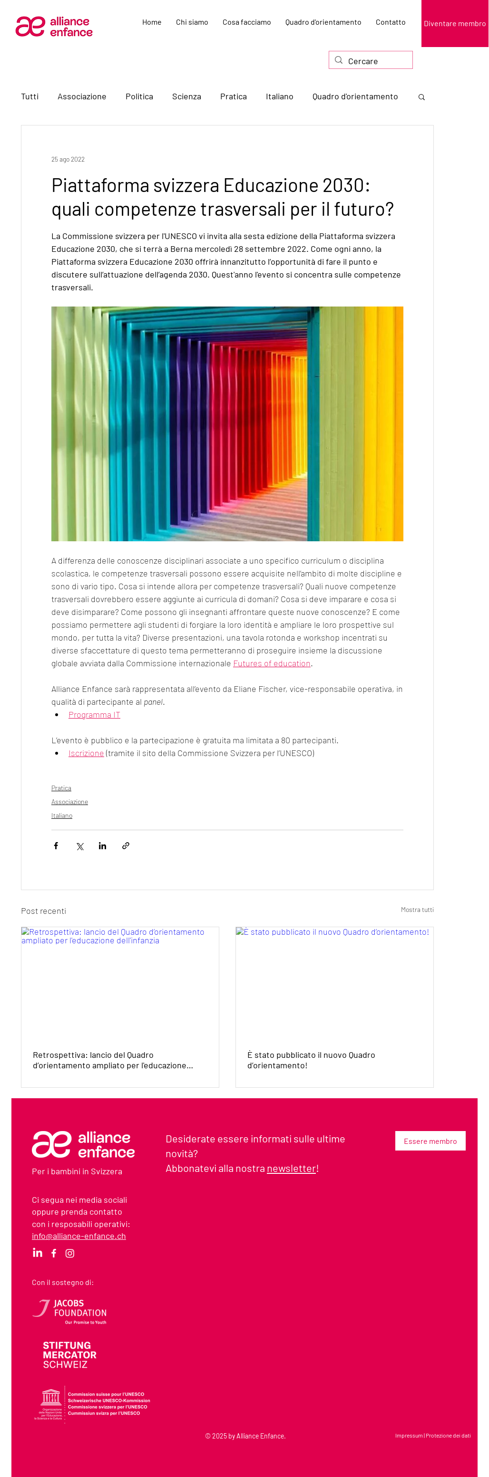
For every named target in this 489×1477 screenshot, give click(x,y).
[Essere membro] (430, 1141)
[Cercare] (370, 61)
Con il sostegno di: (63, 1281)
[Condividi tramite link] (125, 845)
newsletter (291, 1167)
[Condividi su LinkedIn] (102, 845)
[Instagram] (70, 1253)
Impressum (409, 1435)
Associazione (82, 96)
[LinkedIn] (37, 1253)
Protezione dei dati (448, 1435)
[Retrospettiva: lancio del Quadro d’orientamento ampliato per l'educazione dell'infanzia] (120, 982)
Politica (139, 96)
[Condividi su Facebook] (55, 845)
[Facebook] (53, 1253)
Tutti (30, 96)
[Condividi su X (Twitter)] (79, 845)
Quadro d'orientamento (355, 96)
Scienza (186, 96)
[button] (421, 96)
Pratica (233, 96)
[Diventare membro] (455, 23)
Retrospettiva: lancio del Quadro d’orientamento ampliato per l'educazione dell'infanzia (109, 1059)
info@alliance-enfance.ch (79, 1235)
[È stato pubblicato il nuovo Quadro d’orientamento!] (334, 982)
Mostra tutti (417, 909)
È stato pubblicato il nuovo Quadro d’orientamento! (311, 1059)
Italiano (279, 96)
